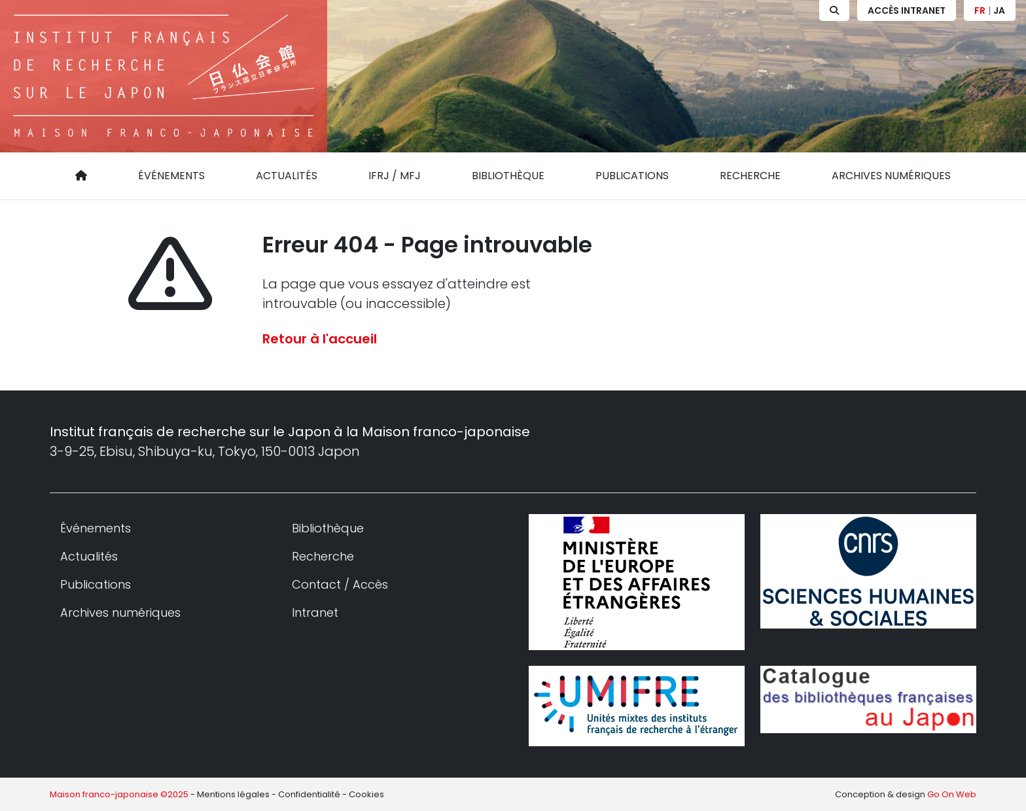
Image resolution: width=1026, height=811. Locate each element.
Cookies (366, 794)
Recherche (750, 175)
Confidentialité (309, 794)
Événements (171, 175)
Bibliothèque (508, 175)
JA (999, 10)
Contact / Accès (340, 584)
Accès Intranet (907, 10)
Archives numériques (891, 175)
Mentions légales (233, 794)
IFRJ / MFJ (394, 175)
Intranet (315, 612)
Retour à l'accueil (319, 339)
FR (979, 10)
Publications (632, 175)
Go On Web (951, 794)
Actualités (286, 175)
